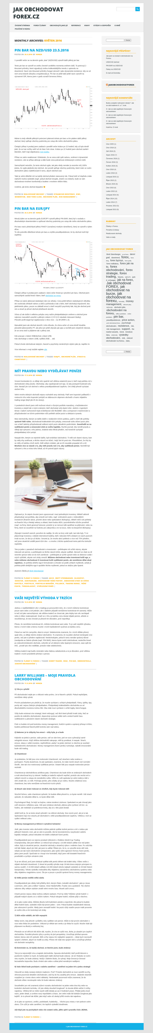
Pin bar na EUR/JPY (32, 208)
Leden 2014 (110, 202)
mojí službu (44, 152)
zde (45, 349)
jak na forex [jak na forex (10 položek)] (125, 279)
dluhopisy (79, 578)
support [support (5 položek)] (126, 329)
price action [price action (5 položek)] (128, 320)
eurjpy (57, 357)
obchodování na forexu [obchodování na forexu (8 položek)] (116, 312)
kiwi (78, 194)
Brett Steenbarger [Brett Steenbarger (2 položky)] (113, 254)
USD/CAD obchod (112, 62)
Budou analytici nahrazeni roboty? (118, 103)
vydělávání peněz (45, 586)
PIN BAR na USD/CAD (114, 66)
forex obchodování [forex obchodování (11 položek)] (115, 268)
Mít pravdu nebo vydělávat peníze (48, 371)
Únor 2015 (110, 188)
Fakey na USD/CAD (113, 69)
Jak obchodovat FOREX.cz (38, 13)
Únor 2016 (110, 169)
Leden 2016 (110, 173)
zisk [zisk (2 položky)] (123, 338)
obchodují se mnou (53, 296)
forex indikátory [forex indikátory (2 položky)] (112, 264)
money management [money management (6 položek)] (120, 303)
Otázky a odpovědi (102, 25)
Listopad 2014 (111, 195)
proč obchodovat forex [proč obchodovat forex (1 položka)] (113, 323)
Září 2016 (109, 151)
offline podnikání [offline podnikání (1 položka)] (121, 314)
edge (65, 661)
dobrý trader (55, 661)
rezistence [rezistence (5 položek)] (123, 325)
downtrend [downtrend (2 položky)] (115, 258)
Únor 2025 (110, 144)
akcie (51, 578)
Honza (39, 54)
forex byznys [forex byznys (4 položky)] (116, 260)
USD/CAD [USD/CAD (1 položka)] (114, 335)
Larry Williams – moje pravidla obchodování (45, 677)
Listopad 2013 (111, 209)
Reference (76, 25)
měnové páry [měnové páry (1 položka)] (127, 304)
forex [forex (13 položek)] (125, 257)
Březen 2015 (110, 184)
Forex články (40, 25)
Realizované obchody (34, 194)
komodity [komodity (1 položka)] (121, 301)
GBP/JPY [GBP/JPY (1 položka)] (128, 277)
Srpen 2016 (110, 155)
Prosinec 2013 (111, 206)
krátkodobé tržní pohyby (50, 581)
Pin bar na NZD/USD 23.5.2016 (42, 50)
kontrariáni (31, 581)
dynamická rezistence (64, 194)
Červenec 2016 (111, 158)
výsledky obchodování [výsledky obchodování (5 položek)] (117, 336)
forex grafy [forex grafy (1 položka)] (128, 260)
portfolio (29, 583)
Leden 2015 (110, 191)
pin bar (72, 661)
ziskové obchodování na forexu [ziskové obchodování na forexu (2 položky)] (119, 339)
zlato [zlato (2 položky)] (128, 341)
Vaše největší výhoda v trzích (43, 598)
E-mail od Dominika (113, 73)
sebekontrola (84, 661)
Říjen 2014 (110, 198)
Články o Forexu (32, 578)
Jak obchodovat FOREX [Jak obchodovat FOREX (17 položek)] (118, 285)
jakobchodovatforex (121, 84)
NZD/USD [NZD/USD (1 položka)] (109, 307)
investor (19, 581)
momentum (20, 197)
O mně (117, 25)
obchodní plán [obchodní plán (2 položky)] (119, 307)
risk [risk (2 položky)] (132, 326)
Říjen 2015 (110, 180)
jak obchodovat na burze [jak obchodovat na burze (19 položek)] (118, 290)
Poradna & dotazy (112, 230)
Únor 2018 (110, 148)
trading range (73, 583)
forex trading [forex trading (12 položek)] (116, 274)
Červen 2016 (110, 162)
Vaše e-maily (110, 237)
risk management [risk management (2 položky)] (113, 329)
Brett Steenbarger (36, 571)
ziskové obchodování (25, 664)
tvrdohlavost (28, 586)
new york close (34, 197)
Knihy (87, 25)
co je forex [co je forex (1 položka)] (125, 254)
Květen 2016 (110, 166)
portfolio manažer (44, 583)
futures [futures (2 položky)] (120, 277)
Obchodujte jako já (59, 25)
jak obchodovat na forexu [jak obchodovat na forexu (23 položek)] (118, 297)
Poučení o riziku (22, 29)
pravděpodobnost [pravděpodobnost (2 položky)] (113, 320)
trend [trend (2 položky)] (122, 332)
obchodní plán (50, 197)
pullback (59, 583)
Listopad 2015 (111, 177)
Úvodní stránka (22, 25)
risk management (67, 197)
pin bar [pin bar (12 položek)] (118, 316)
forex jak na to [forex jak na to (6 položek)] (119, 265)
